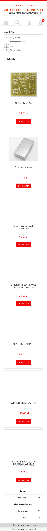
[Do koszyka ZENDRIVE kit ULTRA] (23, 421)
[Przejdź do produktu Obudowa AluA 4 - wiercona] (23, 210)
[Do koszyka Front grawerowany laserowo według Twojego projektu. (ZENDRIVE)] (23, 480)
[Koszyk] (41, 22)
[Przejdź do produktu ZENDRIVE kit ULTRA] (23, 386)
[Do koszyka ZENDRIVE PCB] (23, 121)
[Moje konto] (29, 22)
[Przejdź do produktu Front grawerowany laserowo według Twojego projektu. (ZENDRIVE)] (23, 445)
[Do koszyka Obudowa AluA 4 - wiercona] (23, 244)
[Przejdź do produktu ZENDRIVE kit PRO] (23, 328)
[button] (6, 22)
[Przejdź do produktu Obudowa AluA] (23, 149)
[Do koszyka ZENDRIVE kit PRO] (23, 362)
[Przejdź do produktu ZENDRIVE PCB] (23, 84)
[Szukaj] (18, 22)
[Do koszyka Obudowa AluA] (23, 186)
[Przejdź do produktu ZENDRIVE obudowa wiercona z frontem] (23, 269)
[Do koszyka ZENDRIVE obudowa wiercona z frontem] (23, 303)
